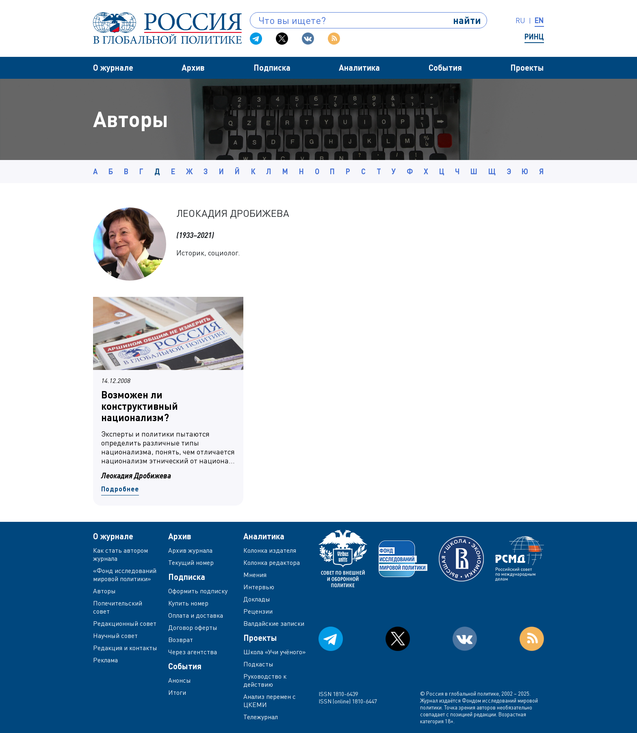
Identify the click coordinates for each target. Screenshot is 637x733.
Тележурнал (260, 717)
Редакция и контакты (125, 648)
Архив (193, 67)
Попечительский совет (117, 607)
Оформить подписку (198, 591)
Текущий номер (191, 562)
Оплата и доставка (195, 615)
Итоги (177, 692)
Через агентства (192, 652)
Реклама (105, 660)
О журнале (113, 67)
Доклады (256, 599)
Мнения (254, 575)
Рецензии (258, 611)
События (445, 67)
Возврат (180, 640)
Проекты (527, 67)
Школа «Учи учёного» (274, 652)
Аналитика (359, 67)
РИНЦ (534, 36)
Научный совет (115, 635)
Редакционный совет (124, 623)
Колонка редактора (271, 562)
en (539, 20)
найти (467, 20)
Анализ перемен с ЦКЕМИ (269, 700)
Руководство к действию (264, 680)
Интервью (258, 587)
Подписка (272, 67)
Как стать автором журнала (120, 554)
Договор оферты (192, 627)
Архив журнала (190, 550)
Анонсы (179, 680)
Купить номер (188, 603)
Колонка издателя (269, 550)
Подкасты (258, 664)
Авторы (104, 591)
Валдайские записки (273, 623)
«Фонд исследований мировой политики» (124, 575)
